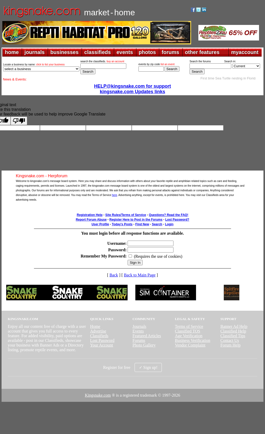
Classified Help (233, 331)
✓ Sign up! (148, 367)
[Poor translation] (19, 121)
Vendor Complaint (190, 345)
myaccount (245, 52)
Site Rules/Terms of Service (125, 215)
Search (157, 224)
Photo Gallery (144, 345)
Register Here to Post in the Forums (136, 219)
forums (170, 52)
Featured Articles (146, 336)
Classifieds (99, 336)
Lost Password (102, 340)
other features (202, 52)
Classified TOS (187, 331)
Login (169, 224)
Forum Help (230, 345)
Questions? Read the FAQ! (168, 215)
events (124, 52)
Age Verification (189, 336)
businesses (64, 52)
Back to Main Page (140, 275)
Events (138, 331)
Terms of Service (189, 326)
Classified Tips (232, 336)
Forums (138, 340)
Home (95, 326)
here (114, 195)
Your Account (101, 345)
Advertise (98, 331)
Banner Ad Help (233, 326)
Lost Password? (177, 219)
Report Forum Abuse (91, 219)
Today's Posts (122, 224)
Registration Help (89, 215)
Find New (142, 224)
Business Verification (192, 340)
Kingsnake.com (98, 395)
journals (34, 52)
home (12, 52)
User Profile (100, 224)
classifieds (97, 52)
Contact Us (229, 340)
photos (147, 52)
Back (113, 275)
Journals (139, 326)
